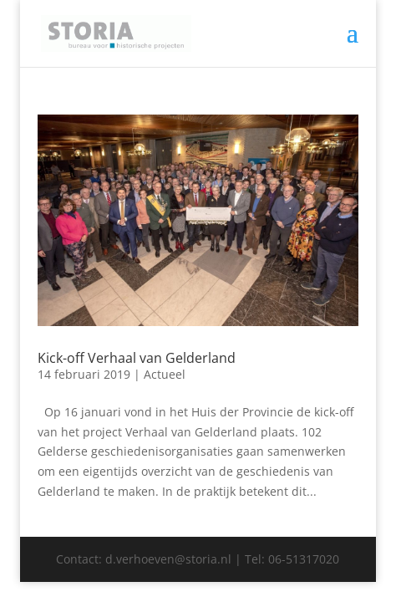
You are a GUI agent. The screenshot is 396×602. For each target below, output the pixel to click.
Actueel (164, 374)
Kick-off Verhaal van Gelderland (137, 358)
